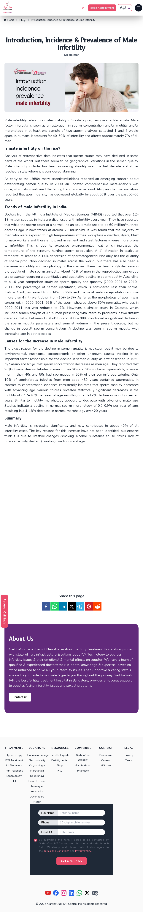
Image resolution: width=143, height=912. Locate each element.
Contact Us (20, 697)
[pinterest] (89, 606)
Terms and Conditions (56, 851)
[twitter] (72, 606)
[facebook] (46, 606)
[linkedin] (63, 606)
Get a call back (71, 861)
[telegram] (80, 606)
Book (102, 8)
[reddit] (97, 606)
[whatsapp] (54, 606)
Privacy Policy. (83, 851)
